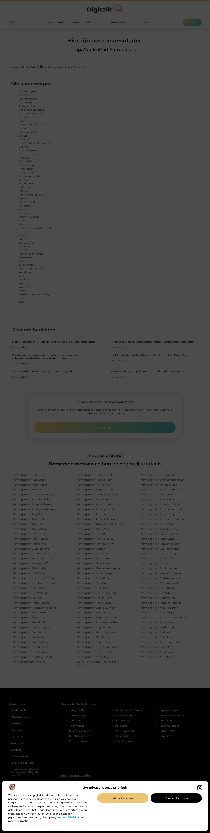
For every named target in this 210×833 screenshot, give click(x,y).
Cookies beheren (176, 798)
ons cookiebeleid (67, 817)
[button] (200, 788)
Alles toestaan (123, 798)
